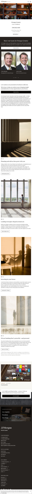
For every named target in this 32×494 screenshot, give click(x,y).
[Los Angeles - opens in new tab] (16, 412)
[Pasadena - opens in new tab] (16, 415)
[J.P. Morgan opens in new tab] (4, 463)
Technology (3, 383)
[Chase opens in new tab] (3, 465)
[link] (16, 373)
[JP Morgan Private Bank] (6, 429)
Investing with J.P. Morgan (6, 290)
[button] (16, 33)
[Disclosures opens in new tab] (4, 477)
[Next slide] (18, 78)
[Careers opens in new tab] (3, 471)
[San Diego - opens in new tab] (16, 418)
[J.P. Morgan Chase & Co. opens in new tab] (6, 461)
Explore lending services (5, 231)
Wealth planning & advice (5, 173)
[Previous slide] (14, 78)
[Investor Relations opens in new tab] (5, 466)
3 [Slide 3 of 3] (16, 78)
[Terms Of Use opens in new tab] (4, 480)
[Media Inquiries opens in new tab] (4, 468)
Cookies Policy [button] (3, 482)
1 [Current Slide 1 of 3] (15, 78)
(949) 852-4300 (20, 27)
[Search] (28, 1)
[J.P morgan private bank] (5, 1)
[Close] (30, 491)
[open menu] (30, 1)
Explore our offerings (5, 349)
